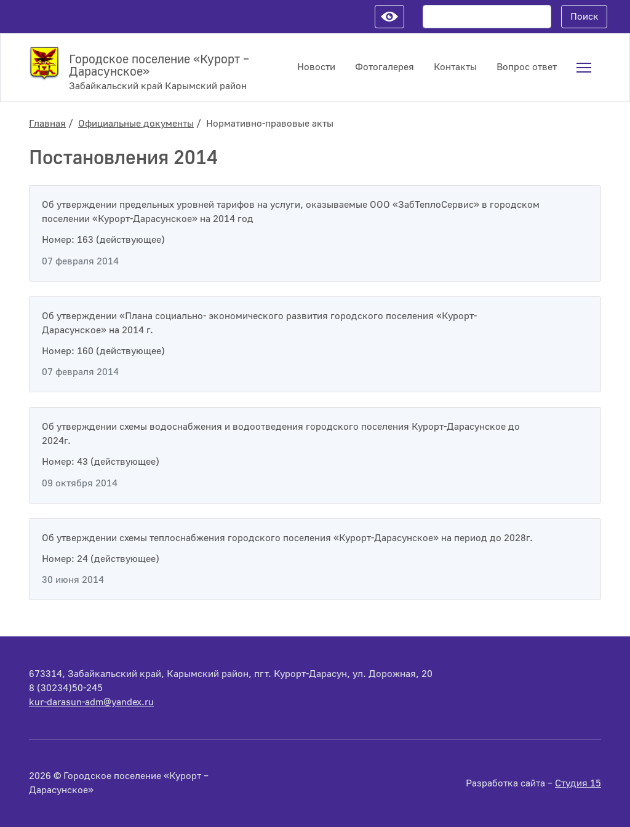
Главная (47, 123)
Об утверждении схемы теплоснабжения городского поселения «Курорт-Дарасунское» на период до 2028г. (287, 538)
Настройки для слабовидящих (389, 16)
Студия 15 (578, 783)
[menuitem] (584, 67)
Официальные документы (136, 123)
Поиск (584, 16)
